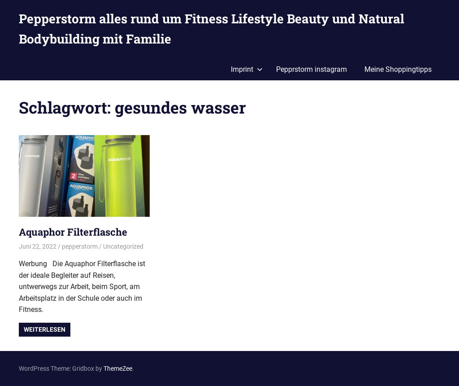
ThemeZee (118, 368)
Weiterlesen (44, 329)
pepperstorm (80, 246)
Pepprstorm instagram (311, 69)
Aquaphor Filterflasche (73, 231)
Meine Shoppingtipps (398, 69)
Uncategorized (123, 246)
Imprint (247, 69)
